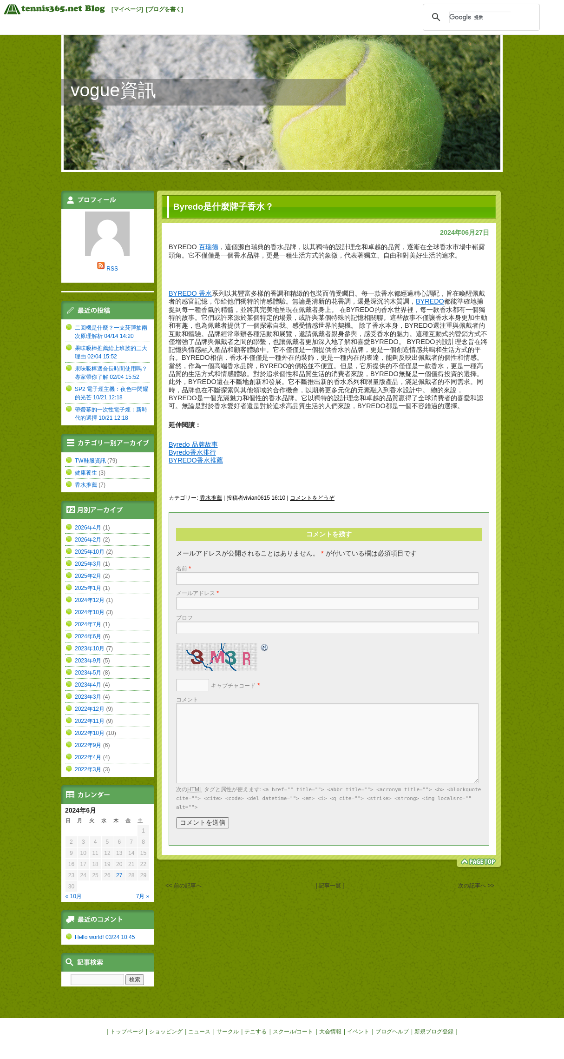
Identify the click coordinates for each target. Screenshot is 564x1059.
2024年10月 (90, 612)
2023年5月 (88, 672)
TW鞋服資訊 (90, 460)
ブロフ (184, 618)
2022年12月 (90, 709)
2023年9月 (88, 660)
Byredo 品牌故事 (193, 444)
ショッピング (166, 1031)
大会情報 (330, 1031)
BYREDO (430, 301)
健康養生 (86, 473)
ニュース (199, 1031)
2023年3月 (88, 697)
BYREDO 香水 (190, 293)
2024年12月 (90, 600)
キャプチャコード (233, 685)
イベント (358, 1031)
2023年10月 (90, 648)
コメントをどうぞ (312, 498)
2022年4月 (88, 757)
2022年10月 (90, 733)
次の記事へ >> (476, 885)
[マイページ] (127, 9)
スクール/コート (293, 1031)
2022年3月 (88, 769)
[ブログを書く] (164, 9)
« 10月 (74, 896)
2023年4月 (88, 685)
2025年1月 (88, 588)
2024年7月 (88, 624)
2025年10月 (90, 552)
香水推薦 (211, 498)
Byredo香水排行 (192, 452)
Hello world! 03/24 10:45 (105, 937)
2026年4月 (88, 527)
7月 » (143, 896)
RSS (112, 268)
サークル (227, 1031)
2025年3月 (88, 564)
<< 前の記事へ (183, 885)
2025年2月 (88, 576)
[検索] (480, 17)
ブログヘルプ (392, 1031)
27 (119, 875)
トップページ (127, 1031)
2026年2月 (88, 539)
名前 (183, 568)
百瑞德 (208, 247)
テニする (255, 1031)
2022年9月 (88, 745)
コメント (187, 699)
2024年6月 (88, 636)
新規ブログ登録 (433, 1031)
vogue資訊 (113, 90)
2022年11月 (90, 721)
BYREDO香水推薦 (196, 460)
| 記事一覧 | (330, 885)
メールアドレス (197, 593)
